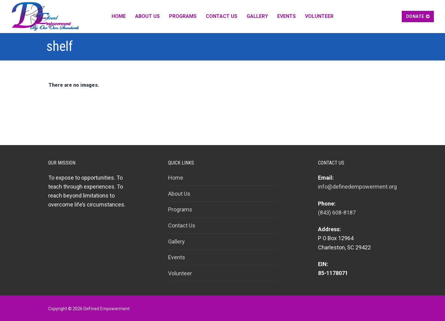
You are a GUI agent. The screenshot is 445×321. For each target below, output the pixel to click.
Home (175, 177)
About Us (179, 193)
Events (176, 257)
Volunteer (180, 273)
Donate (418, 16)
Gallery (176, 241)
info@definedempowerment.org (357, 186)
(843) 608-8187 (337, 212)
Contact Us (181, 225)
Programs (180, 209)
